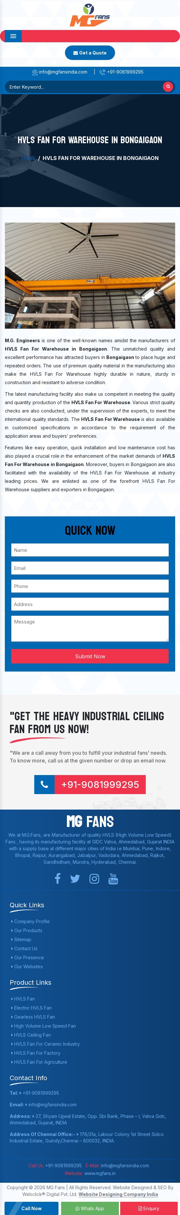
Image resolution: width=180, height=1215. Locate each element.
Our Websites (27, 966)
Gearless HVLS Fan (33, 1017)
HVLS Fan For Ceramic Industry (45, 1044)
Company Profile (30, 921)
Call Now (31, 1208)
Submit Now (90, 656)
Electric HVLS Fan (31, 1008)
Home (28, 158)
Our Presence (27, 957)
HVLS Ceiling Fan (31, 1035)
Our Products (26, 930)
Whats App (90, 1208)
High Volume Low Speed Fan (43, 1026)
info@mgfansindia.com (59, 72)
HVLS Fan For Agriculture (39, 1062)
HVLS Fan (23, 998)
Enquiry (148, 1208)
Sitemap (21, 939)
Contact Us (24, 948)
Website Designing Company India (118, 1194)
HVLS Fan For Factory (35, 1053)
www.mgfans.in (99, 1173)
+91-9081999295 (121, 72)
